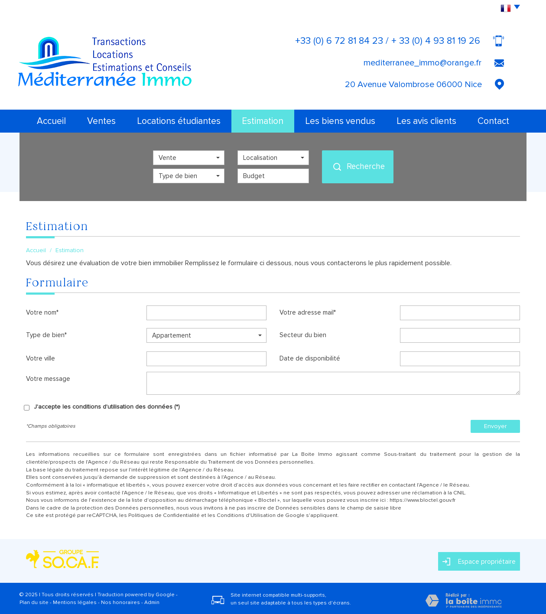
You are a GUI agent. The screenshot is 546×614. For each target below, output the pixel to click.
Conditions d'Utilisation (246, 515)
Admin (151, 602)
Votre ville (40, 358)
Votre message (48, 379)
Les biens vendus (340, 121)
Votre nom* (42, 312)
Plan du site (34, 602)
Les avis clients (426, 121)
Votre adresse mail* (308, 312)
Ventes (101, 121)
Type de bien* (46, 335)
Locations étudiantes (179, 121)
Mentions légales (75, 602)
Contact (493, 121)
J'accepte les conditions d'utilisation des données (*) (107, 406)
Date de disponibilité (310, 358)
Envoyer (495, 426)
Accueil (51, 121)
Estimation (262, 121)
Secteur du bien (303, 335)
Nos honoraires (120, 602)
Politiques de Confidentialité (164, 515)
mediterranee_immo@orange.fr (422, 63)
